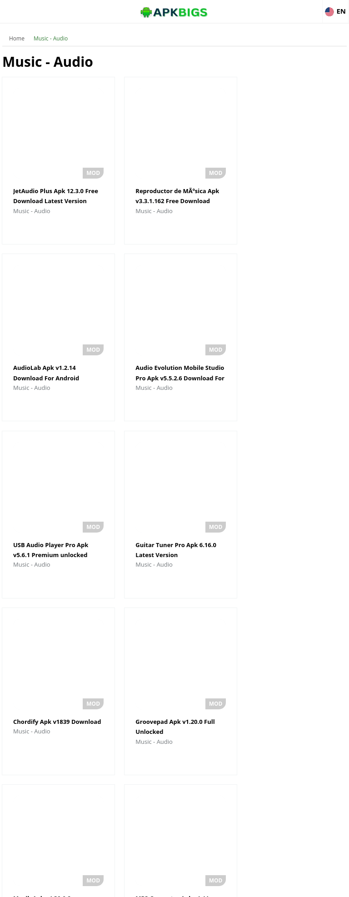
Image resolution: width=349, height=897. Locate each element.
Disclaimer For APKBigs (151, 886)
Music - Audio (51, 38)
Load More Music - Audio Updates (174, 777)
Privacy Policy (207, 886)
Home (17, 38)
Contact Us (248, 886)
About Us (100, 886)
